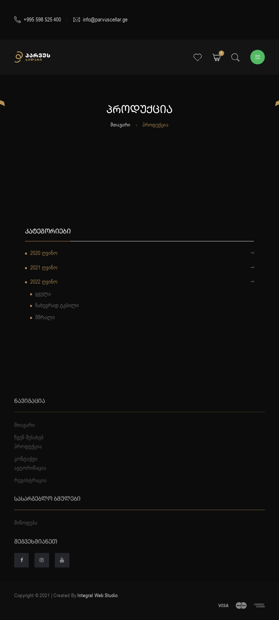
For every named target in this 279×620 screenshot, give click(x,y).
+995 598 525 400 (37, 19)
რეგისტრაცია (30, 489)
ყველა (43, 294)
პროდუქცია (28, 456)
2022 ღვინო (142, 283)
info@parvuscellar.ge (100, 19)
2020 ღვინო (142, 254)
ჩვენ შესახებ (29, 446)
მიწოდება (25, 532)
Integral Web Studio (97, 595)
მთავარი (120, 124)
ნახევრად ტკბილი (57, 306)
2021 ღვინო (142, 268)
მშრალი (45, 318)
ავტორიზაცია (30, 477)
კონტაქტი (25, 468)
